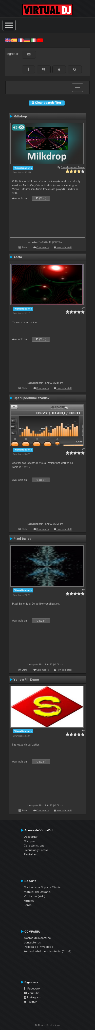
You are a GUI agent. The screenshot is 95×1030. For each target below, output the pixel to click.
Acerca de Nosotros (37, 938)
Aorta (17, 257)
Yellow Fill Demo (26, 680)
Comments (42, 247)
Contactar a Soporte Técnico (43, 887)
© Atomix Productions (47, 1025)
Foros (27, 905)
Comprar (30, 841)
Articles (29, 900)
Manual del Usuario (37, 892)
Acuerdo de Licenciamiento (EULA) (47, 951)
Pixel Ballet (22, 539)
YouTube (31, 993)
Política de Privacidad (38, 947)
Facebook (32, 988)
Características (34, 845)
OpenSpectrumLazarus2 (31, 398)
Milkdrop (20, 116)
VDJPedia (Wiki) (34, 896)
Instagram (32, 997)
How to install (64, 247)
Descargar (31, 836)
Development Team (73, 167)
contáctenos (32, 942)
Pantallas (30, 854)
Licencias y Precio (36, 850)
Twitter (30, 1002)
